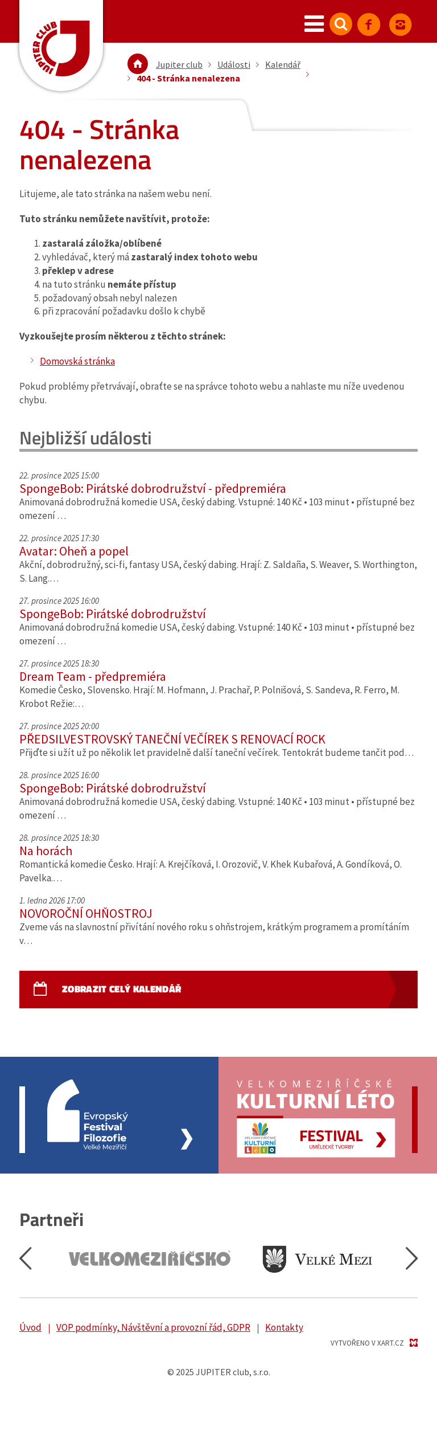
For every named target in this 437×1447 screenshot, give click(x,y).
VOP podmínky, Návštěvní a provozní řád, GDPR (153, 1327)
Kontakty (284, 1327)
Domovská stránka (77, 361)
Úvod (30, 1327)
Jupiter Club (61, 45)
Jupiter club (179, 64)
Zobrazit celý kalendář (121, 989)
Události (233, 64)
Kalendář (282, 64)
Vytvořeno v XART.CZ (367, 1343)
